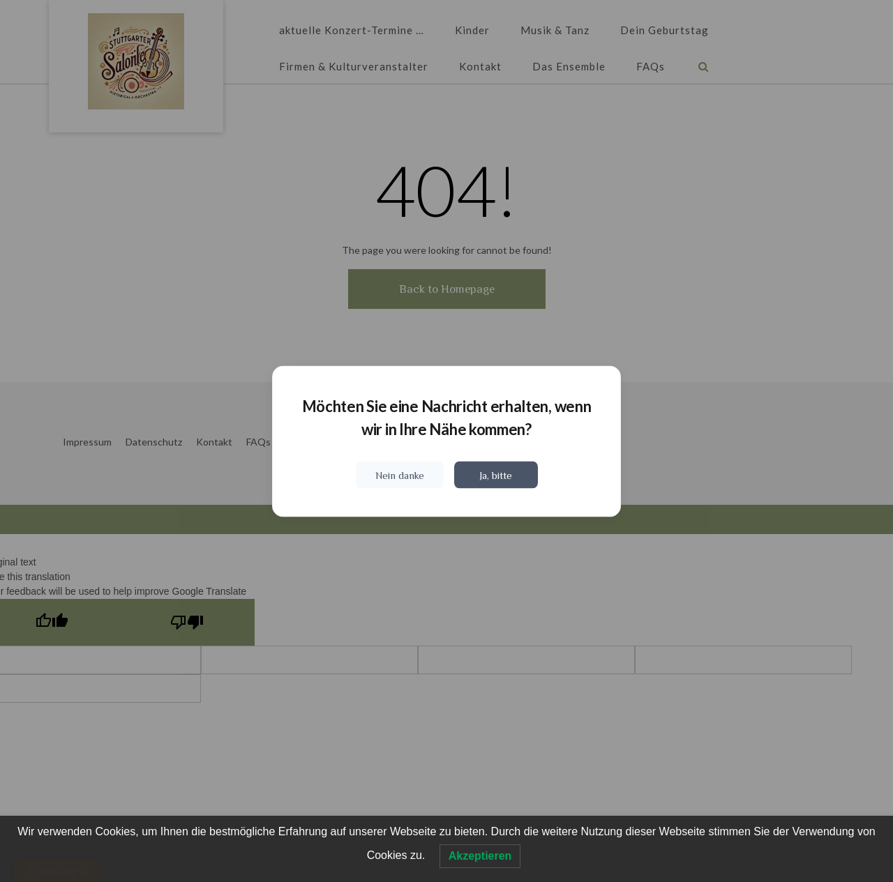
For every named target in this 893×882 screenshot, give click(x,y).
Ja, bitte (495, 474)
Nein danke (399, 474)
